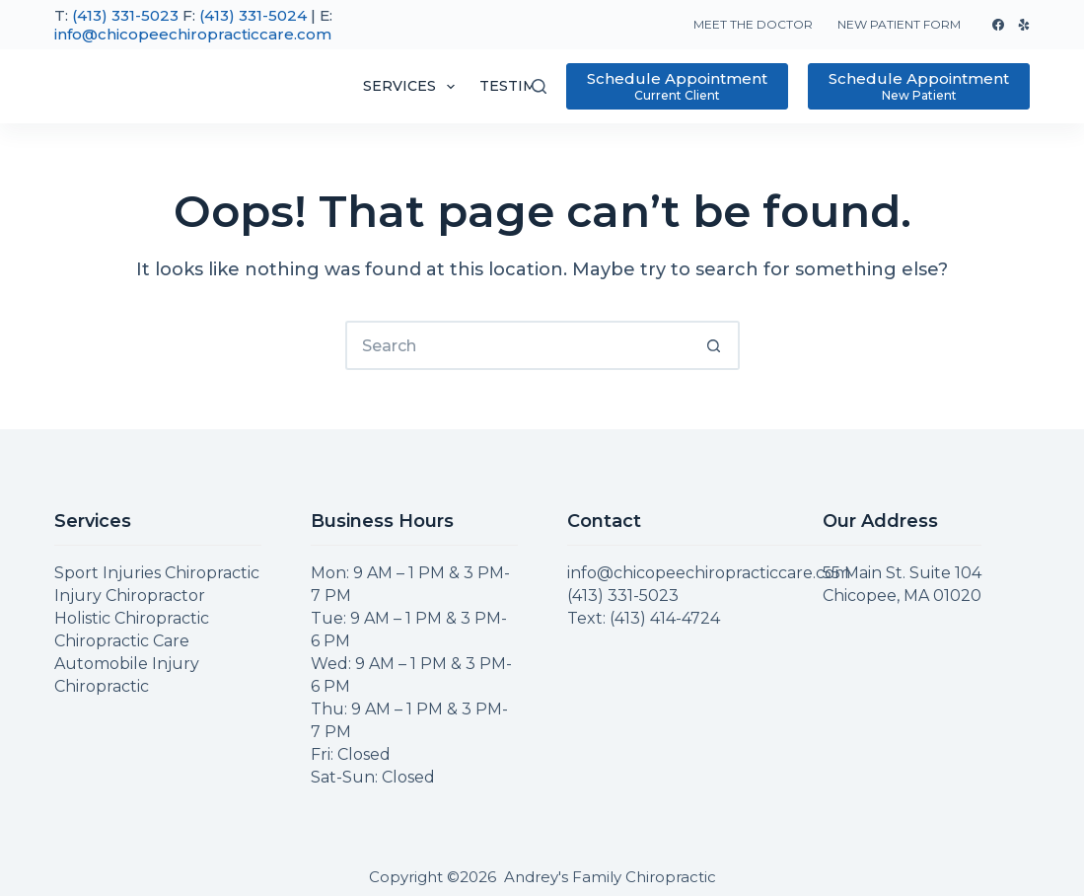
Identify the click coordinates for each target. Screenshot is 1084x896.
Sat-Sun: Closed (373, 777)
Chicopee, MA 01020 (902, 595)
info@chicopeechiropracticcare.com (192, 34)
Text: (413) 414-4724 (643, 618)
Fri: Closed (351, 754)
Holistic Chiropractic (131, 618)
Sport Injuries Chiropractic (156, 572)
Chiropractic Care (121, 641)
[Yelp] (1024, 25)
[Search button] (715, 345)
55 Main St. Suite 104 (902, 572)
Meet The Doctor (753, 24)
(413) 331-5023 (125, 15)
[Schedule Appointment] (677, 86)
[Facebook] (998, 25)
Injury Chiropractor (129, 595)
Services (413, 87)
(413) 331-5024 (253, 15)
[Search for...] (517, 345)
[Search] (539, 86)
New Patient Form (899, 24)
